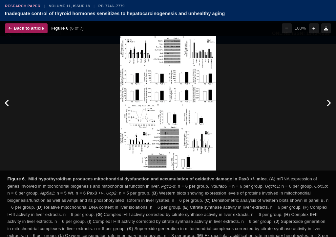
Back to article (26, 28)
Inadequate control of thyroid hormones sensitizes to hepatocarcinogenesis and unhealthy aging (115, 13)
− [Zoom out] (286, 28)
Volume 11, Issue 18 (69, 6)
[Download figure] (326, 28)
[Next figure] (328, 103)
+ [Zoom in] (314, 28)
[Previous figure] (7, 103)
